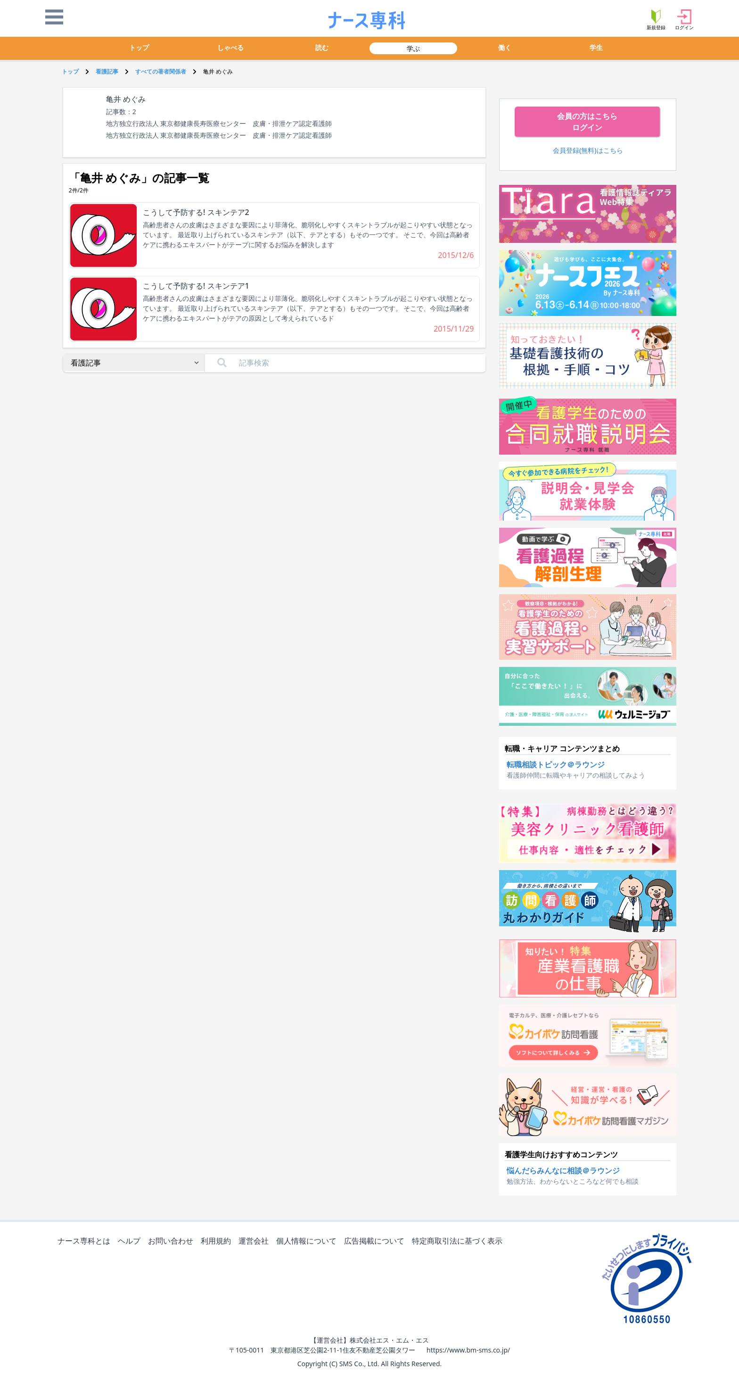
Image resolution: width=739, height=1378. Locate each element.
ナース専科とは (85, 1241)
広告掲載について (376, 1241)
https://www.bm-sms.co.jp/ (468, 1349)
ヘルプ (131, 1241)
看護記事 (107, 71)
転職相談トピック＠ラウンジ (556, 764)
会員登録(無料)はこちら (588, 150)
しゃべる (230, 47)
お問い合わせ (172, 1241)
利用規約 (218, 1241)
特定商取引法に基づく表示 (459, 1241)
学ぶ (413, 48)
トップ (139, 47)
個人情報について (308, 1241)
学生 (596, 47)
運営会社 (255, 1241)
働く (504, 47)
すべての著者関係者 (160, 71)
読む (321, 47)
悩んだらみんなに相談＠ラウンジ (563, 1170)
